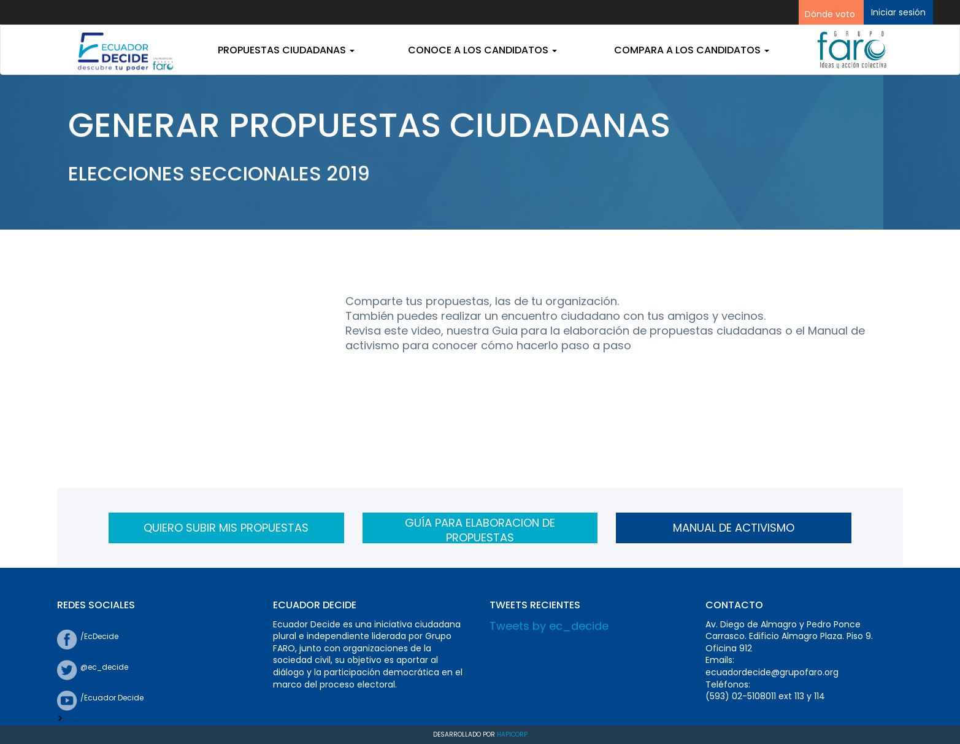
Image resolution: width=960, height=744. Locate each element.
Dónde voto (830, 14)
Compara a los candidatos (691, 50)
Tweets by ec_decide (549, 626)
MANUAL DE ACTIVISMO (733, 527)
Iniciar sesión (898, 12)
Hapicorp (512, 734)
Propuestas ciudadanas (286, 50)
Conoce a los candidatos (482, 50)
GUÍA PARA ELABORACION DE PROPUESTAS (480, 529)
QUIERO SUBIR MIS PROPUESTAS (226, 527)
